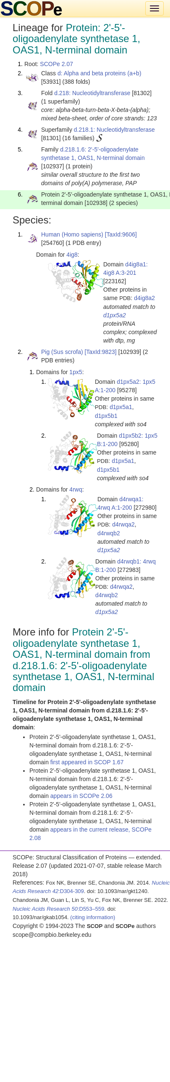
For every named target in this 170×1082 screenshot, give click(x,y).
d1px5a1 (121, 407)
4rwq (75, 489)
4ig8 (71, 254)
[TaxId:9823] (100, 351)
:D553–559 (59, 909)
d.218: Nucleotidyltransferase (92, 93)
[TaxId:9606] (121, 234)
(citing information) (92, 917)
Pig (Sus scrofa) (62, 351)
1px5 (75, 372)
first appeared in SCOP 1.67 (87, 762)
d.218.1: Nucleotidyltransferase (114, 129)
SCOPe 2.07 (56, 64)
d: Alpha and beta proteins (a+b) (99, 73)
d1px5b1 (106, 415)
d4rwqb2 (108, 533)
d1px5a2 (114, 315)
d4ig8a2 (144, 298)
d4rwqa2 (123, 524)
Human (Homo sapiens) (72, 234)
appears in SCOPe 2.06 (81, 795)
